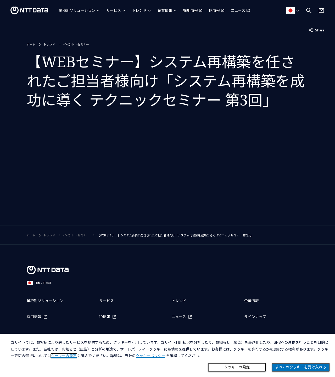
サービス (113, 10)
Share (317, 29)
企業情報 (165, 10)
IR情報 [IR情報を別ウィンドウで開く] (214, 10)
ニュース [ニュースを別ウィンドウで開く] (238, 10)
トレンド (139, 10)
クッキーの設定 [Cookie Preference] (237, 367)
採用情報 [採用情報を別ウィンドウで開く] (190, 10)
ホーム (31, 44)
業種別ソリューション (77, 10)
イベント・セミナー (76, 44)
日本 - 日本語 (39, 283)
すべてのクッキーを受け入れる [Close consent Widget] (300, 367)
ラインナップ (255, 316)
